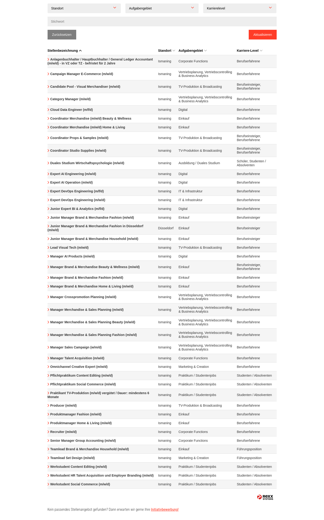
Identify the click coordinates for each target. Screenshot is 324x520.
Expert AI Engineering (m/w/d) (73, 174)
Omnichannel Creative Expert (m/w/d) (79, 367)
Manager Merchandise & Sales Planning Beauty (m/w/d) (92, 322)
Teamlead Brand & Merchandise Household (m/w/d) (89, 449)
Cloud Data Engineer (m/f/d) (71, 110)
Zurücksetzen (62, 34)
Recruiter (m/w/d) (63, 432)
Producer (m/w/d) (63, 405)
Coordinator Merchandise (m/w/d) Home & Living (87, 127)
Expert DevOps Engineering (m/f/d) (77, 191)
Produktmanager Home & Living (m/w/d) (81, 423)
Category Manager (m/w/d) (70, 99)
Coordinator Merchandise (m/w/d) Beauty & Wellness (90, 118)
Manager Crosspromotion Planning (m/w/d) (83, 297)
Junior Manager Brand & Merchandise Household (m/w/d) (94, 239)
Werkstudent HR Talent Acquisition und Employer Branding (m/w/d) (102, 475)
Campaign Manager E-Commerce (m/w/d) (81, 74)
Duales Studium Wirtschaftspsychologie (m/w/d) (87, 163)
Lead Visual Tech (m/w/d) (69, 247)
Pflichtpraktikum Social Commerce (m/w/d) (83, 384)
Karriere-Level (249, 50)
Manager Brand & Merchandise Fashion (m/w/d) (86, 277)
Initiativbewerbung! (165, 509)
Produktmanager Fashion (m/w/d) (76, 414)
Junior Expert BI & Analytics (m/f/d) (77, 209)
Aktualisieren (262, 34)
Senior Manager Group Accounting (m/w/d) (83, 440)
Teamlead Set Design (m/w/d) (72, 458)
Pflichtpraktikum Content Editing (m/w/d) (81, 375)
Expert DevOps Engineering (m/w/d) (77, 200)
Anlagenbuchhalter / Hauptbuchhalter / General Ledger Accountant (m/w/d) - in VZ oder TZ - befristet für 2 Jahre (100, 61)
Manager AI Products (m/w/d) (72, 256)
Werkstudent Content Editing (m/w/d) (78, 467)
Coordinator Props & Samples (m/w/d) (79, 138)
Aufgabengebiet (193, 50)
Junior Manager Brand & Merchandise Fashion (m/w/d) (92, 217)
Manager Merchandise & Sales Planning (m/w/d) (87, 309)
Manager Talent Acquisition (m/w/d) (77, 358)
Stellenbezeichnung (65, 50)
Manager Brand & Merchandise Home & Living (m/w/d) (91, 286)
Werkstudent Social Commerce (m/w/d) (80, 484)
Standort (166, 50)
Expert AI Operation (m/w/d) (71, 182)
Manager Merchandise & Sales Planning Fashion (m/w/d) (93, 335)
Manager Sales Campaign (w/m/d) (76, 347)
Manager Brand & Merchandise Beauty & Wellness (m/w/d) (95, 267)
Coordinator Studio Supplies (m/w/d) (78, 150)
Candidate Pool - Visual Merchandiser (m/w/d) (85, 86)
